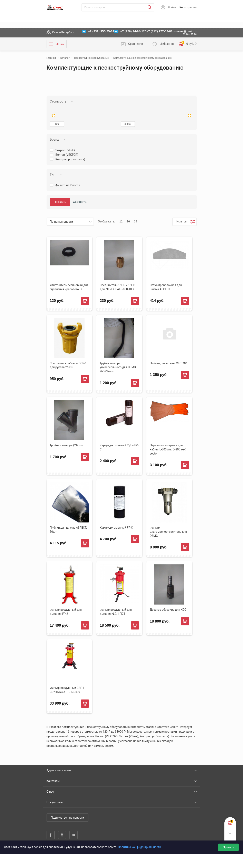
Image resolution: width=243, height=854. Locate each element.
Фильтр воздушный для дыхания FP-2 (66, 611)
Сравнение (135, 43)
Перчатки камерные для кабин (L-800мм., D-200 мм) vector (168, 449)
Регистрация (188, 7)
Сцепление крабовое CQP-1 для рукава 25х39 (68, 365)
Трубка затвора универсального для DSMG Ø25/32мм (118, 367)
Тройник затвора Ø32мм (66, 445)
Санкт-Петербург (63, 32)
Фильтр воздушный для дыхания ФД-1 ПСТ (116, 611)
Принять (228, 847)
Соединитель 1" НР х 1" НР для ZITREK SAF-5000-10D (117, 287)
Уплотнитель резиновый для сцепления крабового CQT (69, 287)
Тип (52, 174)
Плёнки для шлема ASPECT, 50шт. (68, 529)
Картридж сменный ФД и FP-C (119, 447)
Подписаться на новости (67, 817)
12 (121, 221)
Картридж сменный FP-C (116, 527)
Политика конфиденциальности (139, 847)
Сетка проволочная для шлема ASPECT (166, 287)
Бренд (54, 139)
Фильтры (181, 221)
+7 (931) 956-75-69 (101, 31)
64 (135, 221)
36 (128, 221)
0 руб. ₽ (187, 44)
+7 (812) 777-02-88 (159, 31)
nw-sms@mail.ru (185, 31)
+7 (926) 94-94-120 (133, 31)
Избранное (167, 43)
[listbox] (70, 222)
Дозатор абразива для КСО (168, 609)
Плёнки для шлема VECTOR (168, 363)
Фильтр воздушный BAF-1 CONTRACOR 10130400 (67, 690)
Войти (172, 7)
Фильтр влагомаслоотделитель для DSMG (168, 531)
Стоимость (58, 101)
